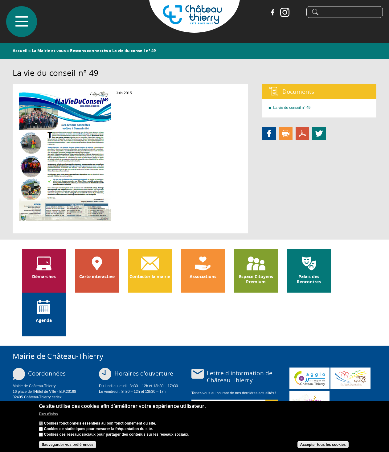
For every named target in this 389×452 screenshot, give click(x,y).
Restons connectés (89, 50)
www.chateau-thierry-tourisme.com (309, 401)
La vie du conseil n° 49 (291, 107)
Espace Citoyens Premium (256, 279)
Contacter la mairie (149, 276)
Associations (203, 276)
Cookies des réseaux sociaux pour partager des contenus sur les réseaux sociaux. (117, 436)
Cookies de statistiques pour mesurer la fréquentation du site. (98, 430)
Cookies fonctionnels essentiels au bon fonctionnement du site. (100, 424)
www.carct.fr (309, 378)
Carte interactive (97, 276)
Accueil (20, 50)
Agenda (44, 320)
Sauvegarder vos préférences (67, 446)
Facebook (272, 12)
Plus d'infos (48, 415)
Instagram (285, 12)
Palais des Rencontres (309, 279)
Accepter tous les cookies (323, 446)
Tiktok (297, 12)
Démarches (44, 276)
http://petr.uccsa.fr (350, 378)
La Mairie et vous (49, 50)
